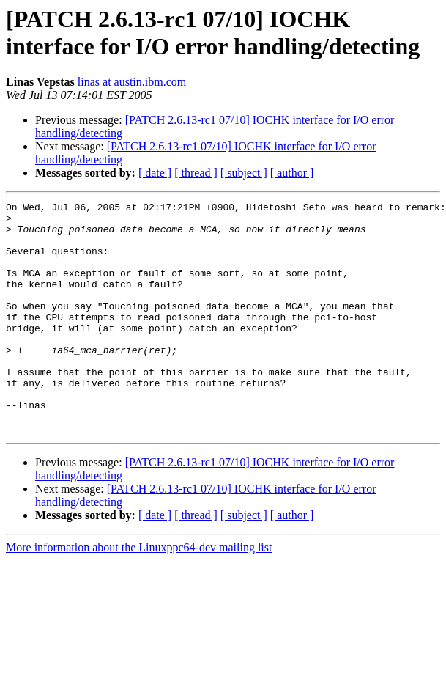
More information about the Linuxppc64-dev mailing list (139, 593)
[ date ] (154, 172)
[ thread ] (196, 172)
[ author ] (292, 172)
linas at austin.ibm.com (132, 82)
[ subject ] (243, 172)
